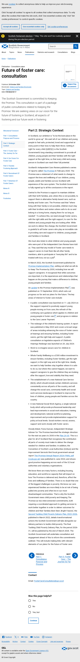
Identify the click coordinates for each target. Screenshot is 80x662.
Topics (11, 52)
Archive (15, 641)
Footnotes (7, 198)
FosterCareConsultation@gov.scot (49, 581)
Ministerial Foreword (10, 131)
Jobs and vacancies (56, 641)
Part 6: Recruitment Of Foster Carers (11, 174)
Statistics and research (46, 52)
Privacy (68, 641)
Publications (29, 52)
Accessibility (6, 641)
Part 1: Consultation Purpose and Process (11, 137)
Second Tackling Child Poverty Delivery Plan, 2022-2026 (52, 514)
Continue (33, 621)
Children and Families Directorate (20, 87)
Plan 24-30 (64, 435)
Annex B (6, 193)
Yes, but (35, 612)
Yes (34, 600)
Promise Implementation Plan (41, 266)
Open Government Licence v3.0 (37, 651)
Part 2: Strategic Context (9, 144)
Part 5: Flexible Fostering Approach (10, 167)
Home (4, 58)
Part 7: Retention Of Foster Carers (10, 182)
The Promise (48, 171)
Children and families (13, 89)
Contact (23, 641)
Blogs (73, 52)
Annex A (6, 188)
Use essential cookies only (33, 27)
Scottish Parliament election (20, 36)
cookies (12, 4)
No (33, 606)
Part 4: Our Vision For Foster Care (11, 159)
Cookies (31, 641)
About (4, 52)
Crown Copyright (41, 641)
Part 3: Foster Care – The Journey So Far (10, 152)
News (20, 52)
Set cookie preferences (58, 26)
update (34, 288)
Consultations (63, 52)
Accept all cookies (10, 27)
